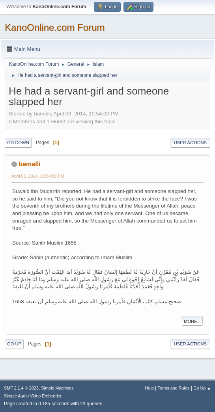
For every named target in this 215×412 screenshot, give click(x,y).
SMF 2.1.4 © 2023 (21, 388)
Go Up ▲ (202, 388)
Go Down (18, 142)
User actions (190, 142)
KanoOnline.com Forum (55, 27)
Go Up (14, 343)
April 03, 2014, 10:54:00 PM (37, 176)
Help (149, 388)
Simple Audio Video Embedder (33, 395)
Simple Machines (57, 388)
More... (192, 321)
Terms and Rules (174, 388)
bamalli (29, 164)
